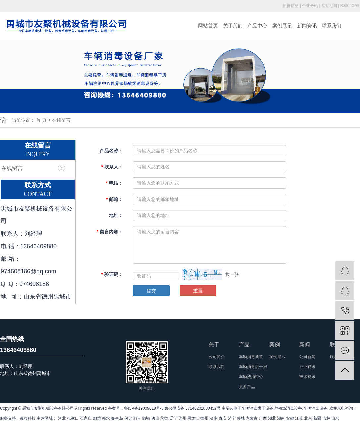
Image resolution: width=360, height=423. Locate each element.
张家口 (73, 418)
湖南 (281, 418)
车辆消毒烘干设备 (257, 408)
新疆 (317, 418)
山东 (335, 418)
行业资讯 (307, 366)
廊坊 (97, 418)
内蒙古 (252, 418)
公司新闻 (307, 356)
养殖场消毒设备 (288, 408)
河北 (62, 418)
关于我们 (233, 25)
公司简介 (217, 356)
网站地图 (329, 5)
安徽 (290, 418)
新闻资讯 (307, 25)
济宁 (232, 418)
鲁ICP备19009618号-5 (144, 408)
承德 (164, 418)
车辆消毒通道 (251, 356)
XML (356, 5)
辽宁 (173, 418)
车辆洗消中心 (251, 376)
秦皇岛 (117, 418)
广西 (263, 418)
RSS (344, 5)
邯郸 (146, 418)
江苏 (299, 418)
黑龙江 (193, 418)
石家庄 (86, 418)
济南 (214, 418)
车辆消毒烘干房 (253, 366)
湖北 (272, 418)
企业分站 (310, 5)
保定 (128, 418)
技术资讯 (307, 376)
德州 (204, 418)
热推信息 (291, 5)
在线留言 (12, 168)
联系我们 (331, 25)
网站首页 (208, 25)
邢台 (137, 418)
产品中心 (257, 25)
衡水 (106, 418)
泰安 (223, 418)
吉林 (326, 418)
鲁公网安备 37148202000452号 (193, 408)
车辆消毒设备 (315, 408)
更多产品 (247, 386)
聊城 (241, 418)
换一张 (232, 274)
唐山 (155, 418)
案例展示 (282, 25)
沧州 (182, 418)
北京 (308, 418)
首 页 (41, 120)
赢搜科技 (28, 418)
